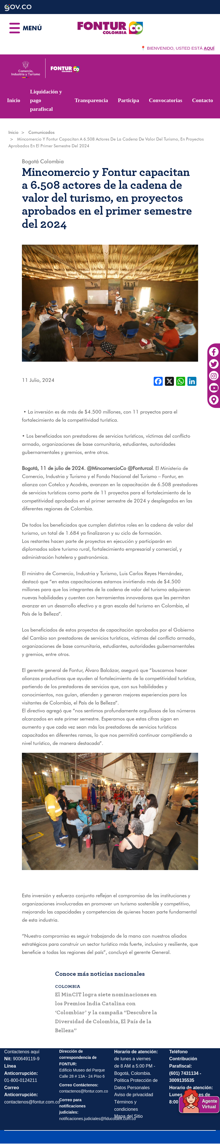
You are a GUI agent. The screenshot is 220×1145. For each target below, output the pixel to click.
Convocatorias (165, 100)
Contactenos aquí (21, 1051)
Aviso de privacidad (133, 1094)
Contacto (202, 100)
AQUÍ (209, 48)
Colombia (52, 161)
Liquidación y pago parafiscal (46, 100)
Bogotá (30, 161)
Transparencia (91, 100)
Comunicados (41, 132)
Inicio (13, 100)
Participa (128, 100)
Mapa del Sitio (128, 1116)
